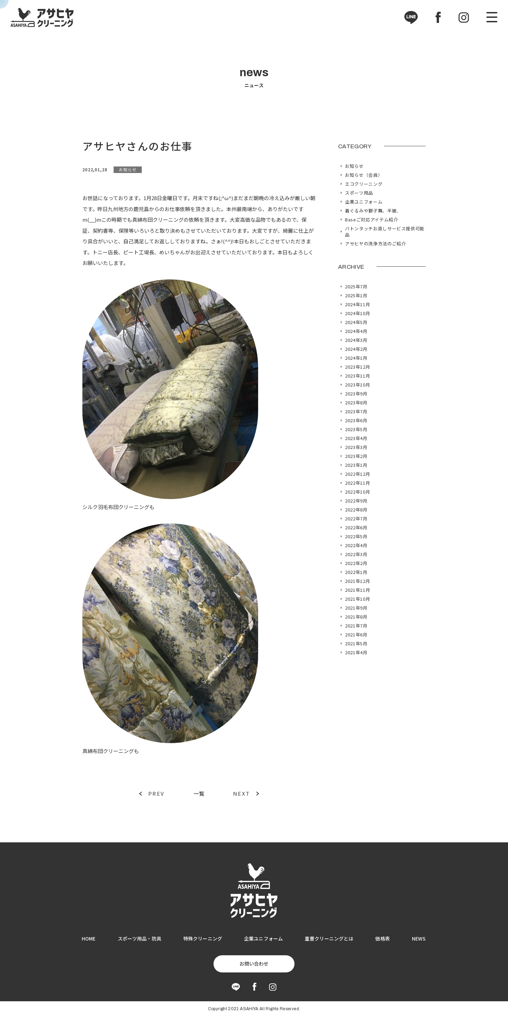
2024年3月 (356, 340)
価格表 (382, 938)
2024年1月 (356, 358)
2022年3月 (356, 554)
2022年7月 (356, 519)
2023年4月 (356, 438)
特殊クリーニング (202, 938)
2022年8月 (356, 510)
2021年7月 (356, 626)
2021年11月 (357, 590)
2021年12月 (357, 581)
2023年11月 (357, 376)
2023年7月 (356, 411)
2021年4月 (356, 652)
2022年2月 (356, 563)
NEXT (241, 793)
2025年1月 (356, 295)
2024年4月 (356, 331)
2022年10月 (357, 492)
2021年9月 (356, 608)
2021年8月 (356, 617)
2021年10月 (357, 599)
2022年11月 (357, 483)
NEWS (419, 938)
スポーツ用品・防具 (139, 938)
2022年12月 (357, 474)
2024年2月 (356, 349)
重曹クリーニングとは (329, 938)
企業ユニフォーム (263, 938)
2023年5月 (356, 429)
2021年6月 (356, 635)
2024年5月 (356, 322)
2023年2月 (356, 456)
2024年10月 (357, 313)
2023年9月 (356, 394)
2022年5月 (356, 536)
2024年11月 (357, 304)
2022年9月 (356, 501)
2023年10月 (357, 385)
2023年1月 (356, 465)
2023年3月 (356, 447)
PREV (156, 793)
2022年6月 (356, 527)
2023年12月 (357, 367)
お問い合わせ (254, 963)
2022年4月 (356, 545)
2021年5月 (356, 644)
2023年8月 (356, 403)
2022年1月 (356, 572)
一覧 (199, 793)
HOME (89, 938)
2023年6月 (356, 420)
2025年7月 (356, 287)
